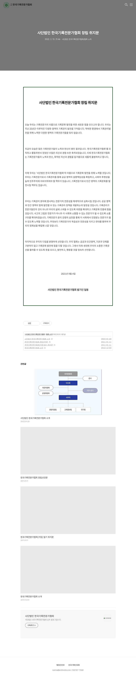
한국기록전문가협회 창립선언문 (36, 342)
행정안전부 (60, 665)
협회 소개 (49, 334)
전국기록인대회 (74, 665)
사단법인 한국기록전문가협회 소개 (37, 339)
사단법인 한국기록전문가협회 (35, 334)
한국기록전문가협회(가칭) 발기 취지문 (39, 345)
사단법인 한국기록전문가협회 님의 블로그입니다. (43, 620)
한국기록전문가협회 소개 (34, 348)
